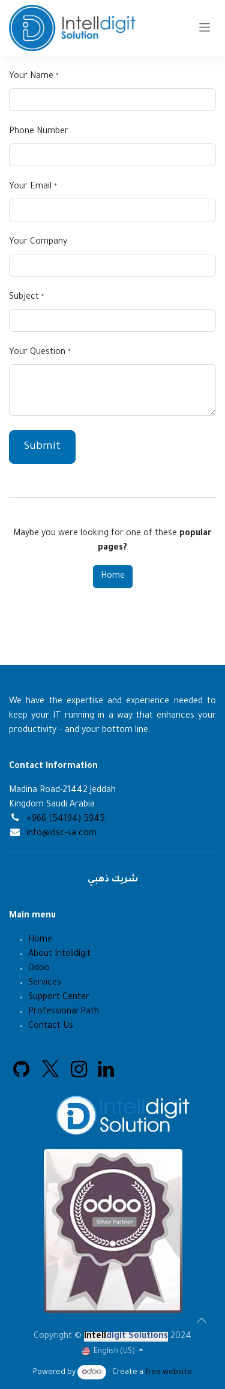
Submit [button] (42, 447)
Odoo (39, 969)
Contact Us (52, 1026)
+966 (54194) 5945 (65, 819)
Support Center (58, 998)
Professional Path (63, 1012)
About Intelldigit (59, 954)
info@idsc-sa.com (61, 834)
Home (113, 576)
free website (168, 1373)
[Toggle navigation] (205, 28)
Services (44, 983)
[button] (201, 1320)
